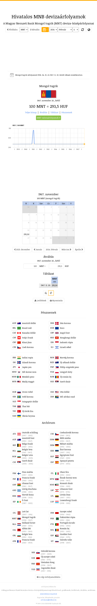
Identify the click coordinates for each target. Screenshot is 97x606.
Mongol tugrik (28, 517)
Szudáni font (66, 534)
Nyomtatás (56, 300)
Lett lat (25, 511)
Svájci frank (27, 337)
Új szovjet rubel (48, 556)
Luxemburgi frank (68, 500)
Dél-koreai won (29, 372)
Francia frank (28, 477)
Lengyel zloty (66, 372)
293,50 (26, 234)
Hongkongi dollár (68, 337)
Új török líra (27, 411)
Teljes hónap (31, 112)
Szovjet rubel (66, 511)
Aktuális (34, 29)
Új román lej (65, 376)
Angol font (65, 332)
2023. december (22, 249)
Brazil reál (27, 328)
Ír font (25, 500)
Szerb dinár (65, 381)
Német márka (66, 443)
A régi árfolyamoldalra (48, 577)
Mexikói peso (28, 376)
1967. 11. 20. (46, 285)
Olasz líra (64, 472)
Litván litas (65, 494)
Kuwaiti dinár (66, 483)
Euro (62, 328)
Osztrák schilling (30, 432)
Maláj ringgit (28, 381)
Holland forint (28, 522)
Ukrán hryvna (28, 416)
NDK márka (65, 438)
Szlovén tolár (66, 539)
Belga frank (27, 443)
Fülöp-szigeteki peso (69, 367)
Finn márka (27, 472)
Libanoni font (66, 489)
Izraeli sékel (65, 347)
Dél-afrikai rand (67, 396)
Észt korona (65, 449)
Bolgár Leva (27, 455)
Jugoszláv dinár (48, 568)
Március (66, 249)
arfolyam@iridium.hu (48, 600)
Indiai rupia (27, 357)
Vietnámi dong (48, 562)
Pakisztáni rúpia (67, 517)
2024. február (52, 249)
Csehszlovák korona (69, 432)
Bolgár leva (27, 449)
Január (38, 249)
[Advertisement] (48, 6)
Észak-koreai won (68, 477)
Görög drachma (29, 489)
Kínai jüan (27, 342)
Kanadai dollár (29, 332)
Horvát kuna (28, 494)
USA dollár (65, 392)
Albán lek (26, 528)
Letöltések (40, 300)
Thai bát (26, 406)
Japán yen (27, 367)
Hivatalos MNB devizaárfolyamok (49, 16)
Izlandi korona (29, 362)
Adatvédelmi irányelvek (48, 594)
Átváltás (43, 112)
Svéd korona (27, 396)
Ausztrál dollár (29, 323)
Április (79, 249)
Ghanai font (27, 483)
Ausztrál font (28, 438)
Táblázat (54, 112)
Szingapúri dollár (30, 401)
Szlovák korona (48, 551)
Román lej (64, 528)
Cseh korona (28, 347)
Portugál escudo (67, 522)
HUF (67, 266)
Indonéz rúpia (66, 342)
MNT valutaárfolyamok (48, 117)
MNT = (42, 266)
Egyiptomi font (67, 455)
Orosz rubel (27, 392)
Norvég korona (67, 357)
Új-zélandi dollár (67, 362)
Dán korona (65, 323)
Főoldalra (12, 29)
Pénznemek (67, 112)
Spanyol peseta (67, 460)
